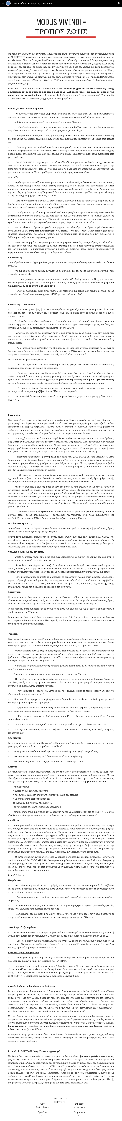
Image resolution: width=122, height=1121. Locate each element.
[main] (60, 27)
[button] (3, 3)
